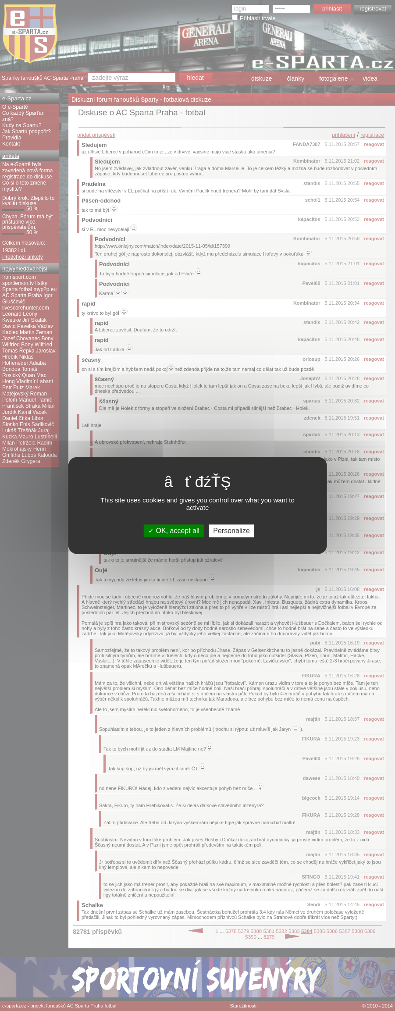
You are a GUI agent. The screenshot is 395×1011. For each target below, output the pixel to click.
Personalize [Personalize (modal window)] (231, 530)
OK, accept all (173, 530)
